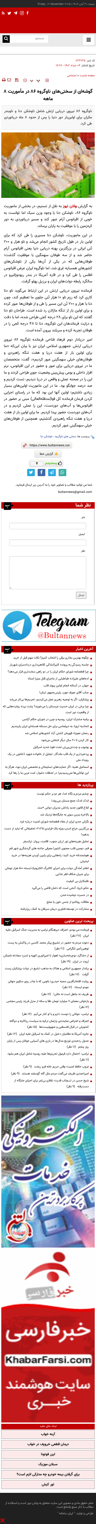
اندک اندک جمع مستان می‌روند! (70, 800)
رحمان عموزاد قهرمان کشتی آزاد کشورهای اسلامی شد (57, 733)
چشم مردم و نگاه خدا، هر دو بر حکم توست (63, 794)
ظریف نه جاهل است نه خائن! (65, 994)
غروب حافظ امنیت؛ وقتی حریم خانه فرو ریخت (56, 1066)
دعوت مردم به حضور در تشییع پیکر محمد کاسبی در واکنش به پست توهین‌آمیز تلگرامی (48, 945)
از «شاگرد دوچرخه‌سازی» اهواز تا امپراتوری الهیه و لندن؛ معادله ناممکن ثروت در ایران (46, 958)
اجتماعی (72, 75)
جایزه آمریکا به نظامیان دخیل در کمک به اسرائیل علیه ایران (48, 1034)
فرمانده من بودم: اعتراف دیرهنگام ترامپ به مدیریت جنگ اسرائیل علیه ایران (47, 933)
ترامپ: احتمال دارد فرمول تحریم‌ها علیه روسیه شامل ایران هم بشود (47, 1056)
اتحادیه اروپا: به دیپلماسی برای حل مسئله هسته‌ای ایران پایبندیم (50, 726)
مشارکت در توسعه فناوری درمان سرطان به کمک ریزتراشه (54, 909)
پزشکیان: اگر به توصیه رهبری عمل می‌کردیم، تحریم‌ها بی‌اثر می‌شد (49, 699)
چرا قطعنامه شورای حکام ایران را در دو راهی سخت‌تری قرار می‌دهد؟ (48, 671)
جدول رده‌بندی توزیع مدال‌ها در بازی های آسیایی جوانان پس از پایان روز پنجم (48, 1044)
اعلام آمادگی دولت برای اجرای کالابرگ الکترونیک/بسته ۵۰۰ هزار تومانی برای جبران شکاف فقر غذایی (47, 871)
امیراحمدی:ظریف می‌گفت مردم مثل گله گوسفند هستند (50, 1073)
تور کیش (48, 1484)
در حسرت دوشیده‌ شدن (74, 895)
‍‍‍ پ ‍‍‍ (35, 80)
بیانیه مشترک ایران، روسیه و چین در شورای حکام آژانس (55, 719)
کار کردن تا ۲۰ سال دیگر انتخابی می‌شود (65, 740)
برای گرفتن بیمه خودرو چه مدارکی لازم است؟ (48, 1474)
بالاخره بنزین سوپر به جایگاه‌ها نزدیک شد (64, 814)
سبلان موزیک (48, 1464)
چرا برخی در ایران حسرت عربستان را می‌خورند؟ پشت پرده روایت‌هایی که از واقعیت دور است (46, 709)
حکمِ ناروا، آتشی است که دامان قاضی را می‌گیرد (60, 888)
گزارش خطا (49, 454)
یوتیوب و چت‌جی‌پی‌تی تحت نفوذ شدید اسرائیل (61, 747)
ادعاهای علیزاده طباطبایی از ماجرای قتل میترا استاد (58, 678)
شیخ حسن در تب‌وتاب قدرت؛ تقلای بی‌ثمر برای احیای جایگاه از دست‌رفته (51, 1083)
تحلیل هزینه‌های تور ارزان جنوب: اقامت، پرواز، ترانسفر (55, 841)
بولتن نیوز (70, 206)
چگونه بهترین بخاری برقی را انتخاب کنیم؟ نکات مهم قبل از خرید (57, 50)
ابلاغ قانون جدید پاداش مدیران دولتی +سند (63, 807)
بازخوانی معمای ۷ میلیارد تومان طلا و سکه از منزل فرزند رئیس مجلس (47, 1004)
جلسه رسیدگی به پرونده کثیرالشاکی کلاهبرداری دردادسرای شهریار (49, 664)
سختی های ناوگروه (65, 436)
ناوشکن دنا (46, 436)
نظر (83, 551)
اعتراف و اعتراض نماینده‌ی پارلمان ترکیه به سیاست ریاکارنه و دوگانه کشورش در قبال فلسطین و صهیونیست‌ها (49, 1024)
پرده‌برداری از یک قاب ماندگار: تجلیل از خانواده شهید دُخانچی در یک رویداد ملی (48, 757)
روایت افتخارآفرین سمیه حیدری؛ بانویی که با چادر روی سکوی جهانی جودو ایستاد (48, 984)
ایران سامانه (66, 1513)
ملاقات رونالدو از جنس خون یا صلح (68, 902)
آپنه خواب (48, 1434)
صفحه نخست (87, 75)
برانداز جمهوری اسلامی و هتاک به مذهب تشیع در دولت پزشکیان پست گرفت (47, 971)
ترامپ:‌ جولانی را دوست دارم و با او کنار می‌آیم (55, 1014)
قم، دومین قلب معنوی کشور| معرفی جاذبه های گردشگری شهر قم (49, 848)
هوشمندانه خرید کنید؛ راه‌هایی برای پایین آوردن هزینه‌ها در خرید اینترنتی (50, 858)
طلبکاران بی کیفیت (77, 881)
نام (83, 517)
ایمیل (82, 534)
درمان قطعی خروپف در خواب (48, 1444)
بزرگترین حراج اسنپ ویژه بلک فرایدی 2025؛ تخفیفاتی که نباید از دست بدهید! (46, 831)
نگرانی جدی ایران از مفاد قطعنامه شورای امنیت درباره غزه (54, 821)
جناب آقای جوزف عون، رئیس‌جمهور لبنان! (63, 692)
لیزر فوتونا (48, 1454)
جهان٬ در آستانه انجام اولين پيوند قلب (66, 685)
